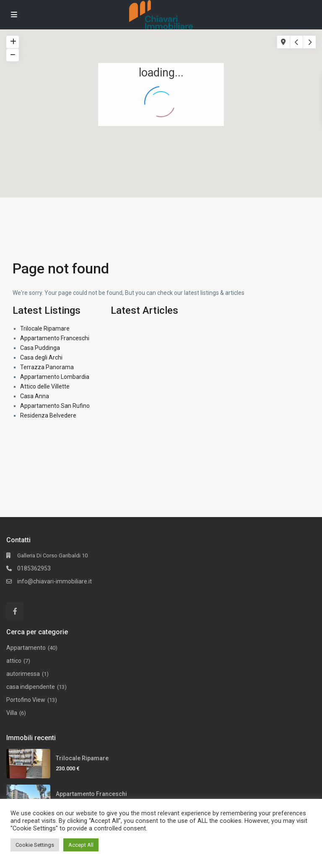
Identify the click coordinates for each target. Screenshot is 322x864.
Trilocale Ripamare (45, 328)
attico (13, 660)
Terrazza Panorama (47, 367)
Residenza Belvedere (48, 415)
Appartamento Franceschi (54, 338)
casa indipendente (30, 686)
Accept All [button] (80, 845)
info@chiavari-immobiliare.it (54, 581)
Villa (11, 712)
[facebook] (14, 611)
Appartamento (26, 647)
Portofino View (25, 699)
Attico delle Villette (45, 386)
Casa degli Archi (41, 357)
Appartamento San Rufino (55, 405)
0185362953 (34, 568)
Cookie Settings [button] (35, 845)
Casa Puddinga (40, 347)
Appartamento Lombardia (54, 376)
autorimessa (23, 673)
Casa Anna (34, 396)
